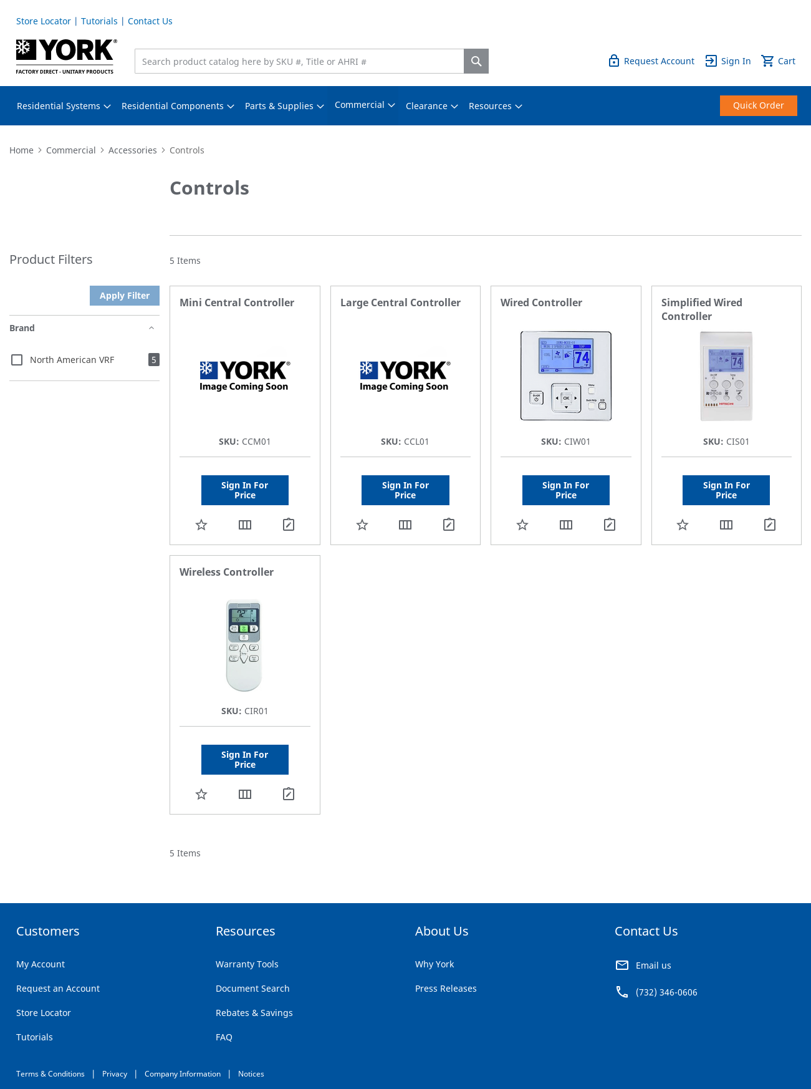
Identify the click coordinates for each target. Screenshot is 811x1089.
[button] (201, 524)
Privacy (114, 1073)
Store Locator (43, 21)
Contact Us (150, 21)
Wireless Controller (227, 572)
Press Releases (446, 988)
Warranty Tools (247, 964)
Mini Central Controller (237, 302)
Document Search (253, 988)
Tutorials (99, 21)
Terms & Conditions (50, 1073)
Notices (251, 1073)
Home (21, 150)
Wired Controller (541, 302)
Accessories (132, 150)
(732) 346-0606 (667, 992)
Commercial (71, 150)
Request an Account (58, 988)
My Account (40, 964)
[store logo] (67, 56)
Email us (653, 965)
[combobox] (302, 61)
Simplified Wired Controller (701, 309)
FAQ (224, 1037)
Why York (434, 964)
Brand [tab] (22, 328)
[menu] (406, 105)
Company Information (183, 1073)
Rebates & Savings (254, 1013)
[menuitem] (58, 106)
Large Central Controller (400, 302)
